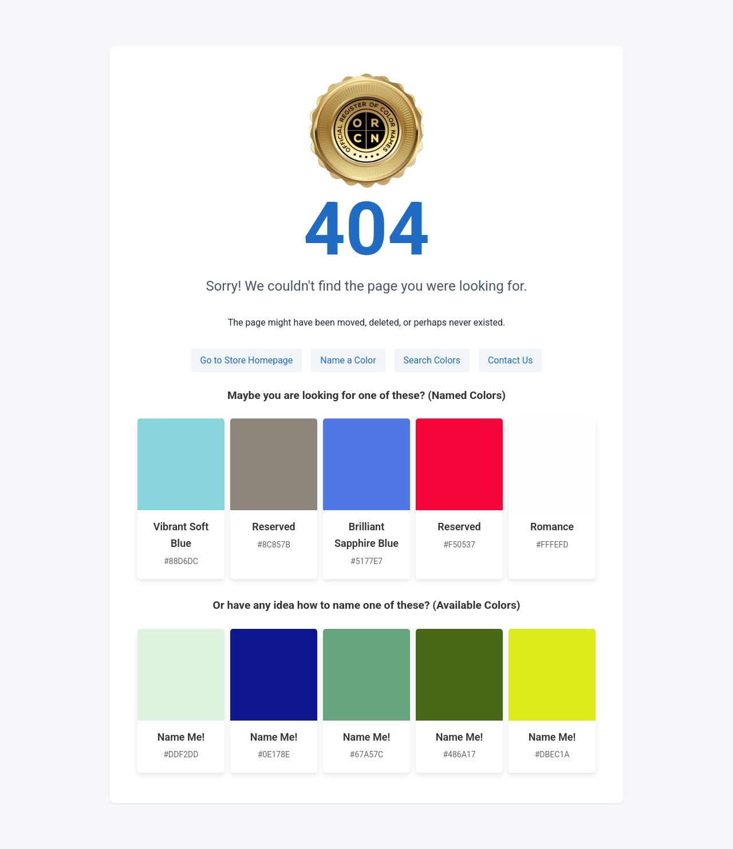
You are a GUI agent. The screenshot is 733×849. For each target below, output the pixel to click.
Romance (552, 527)
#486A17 (459, 754)
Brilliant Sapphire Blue (366, 535)
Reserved (273, 527)
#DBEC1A (552, 754)
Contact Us (510, 360)
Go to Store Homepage (246, 360)
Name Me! (180, 737)
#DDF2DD (181, 754)
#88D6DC (181, 561)
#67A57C (366, 754)
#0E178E (274, 754)
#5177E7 (366, 561)
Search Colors (432, 360)
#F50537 (459, 544)
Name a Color (348, 360)
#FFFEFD (552, 544)
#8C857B (273, 544)
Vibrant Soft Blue (181, 535)
